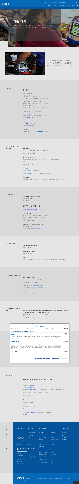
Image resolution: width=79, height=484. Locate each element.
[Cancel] (64, 359)
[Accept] (55, 359)
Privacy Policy (31, 331)
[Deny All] (47, 359)
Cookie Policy (21, 331)
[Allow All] (38, 359)
